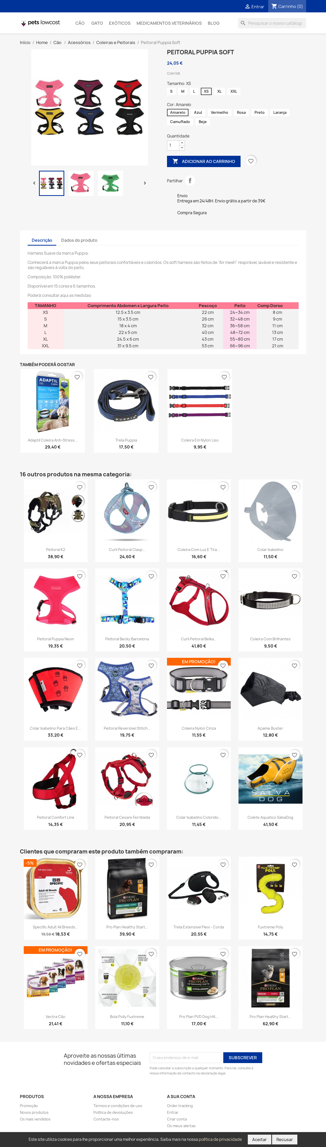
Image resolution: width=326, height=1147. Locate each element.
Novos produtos (34, 1112)
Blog (213, 23)
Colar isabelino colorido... (198, 817)
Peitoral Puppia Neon (55, 638)
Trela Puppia (126, 440)
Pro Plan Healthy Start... (127, 927)
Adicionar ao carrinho (203, 161)
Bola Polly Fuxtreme (127, 1016)
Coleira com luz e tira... (199, 549)
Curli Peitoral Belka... (199, 638)
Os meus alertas (181, 1125)
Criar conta (177, 1119)
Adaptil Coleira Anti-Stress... (53, 440)
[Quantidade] (173, 145)
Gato (97, 23)
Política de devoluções (113, 1112)
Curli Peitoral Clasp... (127, 549)
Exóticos (120, 23)
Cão (80, 23)
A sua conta (181, 1096)
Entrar (172, 1112)
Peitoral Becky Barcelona (127, 638)
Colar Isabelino (270, 549)
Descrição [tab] (42, 240)
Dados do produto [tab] (79, 240)
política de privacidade (220, 1139)
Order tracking (180, 1105)
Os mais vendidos (35, 1119)
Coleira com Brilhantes (270, 638)
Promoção (29, 1105)
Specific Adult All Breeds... (55, 927)
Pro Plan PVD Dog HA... (198, 1016)
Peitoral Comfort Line (55, 817)
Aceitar (259, 1139)
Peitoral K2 (55, 549)
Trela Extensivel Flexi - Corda (198, 927)
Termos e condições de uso (117, 1105)
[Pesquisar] (272, 23)
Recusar (284, 1139)
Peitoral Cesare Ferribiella (127, 817)
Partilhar (190, 180)
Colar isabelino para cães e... (55, 728)
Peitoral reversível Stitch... (127, 728)
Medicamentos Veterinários (169, 23)
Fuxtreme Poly (270, 927)
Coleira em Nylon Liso (200, 440)
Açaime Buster (270, 728)
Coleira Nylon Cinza (199, 728)
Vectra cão (55, 1016)
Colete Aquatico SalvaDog (270, 817)
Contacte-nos (106, 1119)
